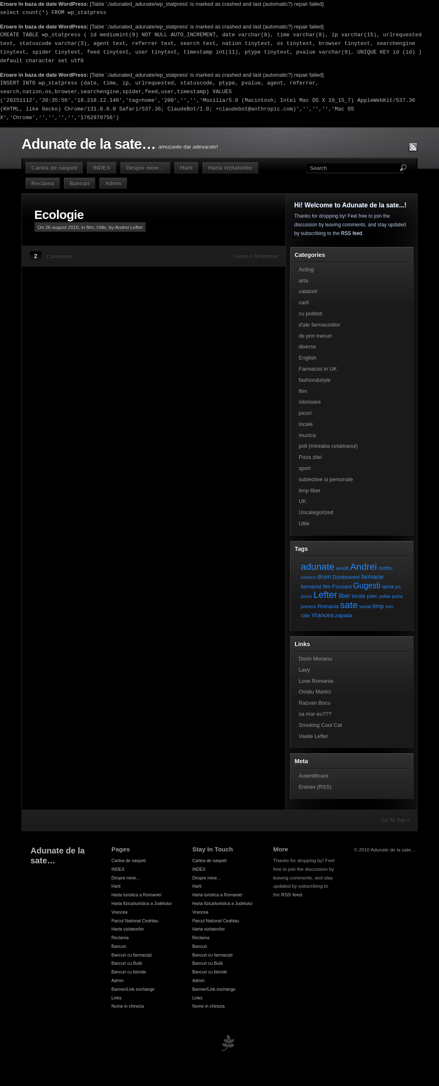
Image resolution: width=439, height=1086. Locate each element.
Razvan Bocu (314, 703)
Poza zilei (310, 457)
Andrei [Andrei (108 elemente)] (363, 567)
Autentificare (313, 776)
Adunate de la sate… (88, 143)
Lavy (304, 670)
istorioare (310, 402)
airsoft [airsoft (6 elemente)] (342, 568)
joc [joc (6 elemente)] (398, 586)
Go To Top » (395, 820)
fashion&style (314, 380)
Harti (186, 168)
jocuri (305, 413)
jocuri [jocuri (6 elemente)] (306, 596)
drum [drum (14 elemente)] (324, 577)
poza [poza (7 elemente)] (397, 596)
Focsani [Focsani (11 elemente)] (342, 586)
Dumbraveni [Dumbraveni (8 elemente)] (346, 577)
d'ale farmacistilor (319, 325)
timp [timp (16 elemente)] (378, 606)
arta (303, 280)
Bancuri (80, 183)
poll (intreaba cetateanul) (328, 446)
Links (116, 997)
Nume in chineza (127, 1006)
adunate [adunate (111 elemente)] (318, 567)
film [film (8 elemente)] (326, 587)
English (307, 358)
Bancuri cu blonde (128, 971)
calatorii (308, 291)
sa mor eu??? (315, 714)
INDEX (101, 168)
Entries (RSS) (315, 787)
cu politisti (310, 313)
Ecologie (59, 214)
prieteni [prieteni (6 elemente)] (308, 606)
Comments (59, 256)
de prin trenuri (315, 336)
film (90, 227)
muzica (307, 435)
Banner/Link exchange (133, 989)
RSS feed (351, 233)
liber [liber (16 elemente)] (344, 595)
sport (305, 468)
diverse (307, 346)
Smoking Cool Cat (320, 725)
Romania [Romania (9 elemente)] (328, 606)
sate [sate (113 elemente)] (349, 604)
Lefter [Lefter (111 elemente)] (326, 595)
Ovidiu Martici (315, 692)
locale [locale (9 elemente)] (359, 596)
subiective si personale (326, 479)
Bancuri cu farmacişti (131, 954)
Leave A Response (256, 256)
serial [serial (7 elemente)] (365, 606)
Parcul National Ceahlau (134, 920)
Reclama (42, 183)
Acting (306, 269)
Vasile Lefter (313, 736)
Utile (101, 227)
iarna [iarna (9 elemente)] (388, 586)
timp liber (310, 490)
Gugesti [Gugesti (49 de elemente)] (366, 585)
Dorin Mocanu (315, 659)
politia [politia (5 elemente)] (385, 596)
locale (306, 424)
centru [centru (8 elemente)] (385, 568)
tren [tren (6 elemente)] (389, 606)
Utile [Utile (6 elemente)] (305, 615)
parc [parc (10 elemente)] (372, 596)
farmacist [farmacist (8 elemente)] (311, 587)
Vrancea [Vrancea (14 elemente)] (322, 615)
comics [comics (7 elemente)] (308, 577)
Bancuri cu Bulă (126, 963)
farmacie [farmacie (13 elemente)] (372, 577)
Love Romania (316, 681)
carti (304, 302)
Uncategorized (316, 512)
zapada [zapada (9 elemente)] (343, 615)
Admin (113, 183)
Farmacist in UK (318, 369)
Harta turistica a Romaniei (136, 894)
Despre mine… (145, 168)
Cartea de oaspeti (54, 168)
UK (302, 501)
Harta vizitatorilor (230, 168)
